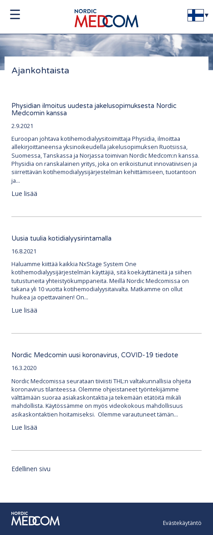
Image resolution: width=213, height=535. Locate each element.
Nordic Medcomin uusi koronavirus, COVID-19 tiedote (94, 355)
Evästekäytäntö (182, 523)
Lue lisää (24, 193)
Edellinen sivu (31, 468)
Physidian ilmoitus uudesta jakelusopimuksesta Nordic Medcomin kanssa (94, 109)
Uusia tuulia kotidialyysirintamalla (61, 238)
